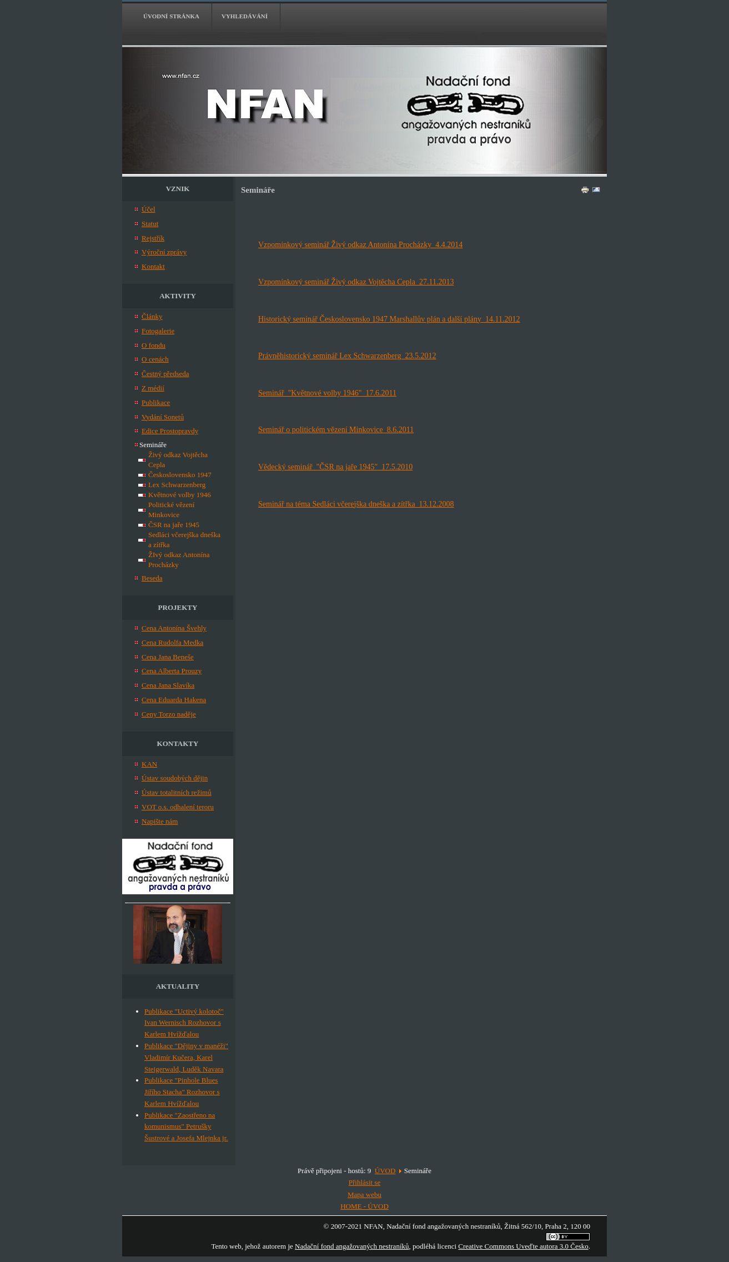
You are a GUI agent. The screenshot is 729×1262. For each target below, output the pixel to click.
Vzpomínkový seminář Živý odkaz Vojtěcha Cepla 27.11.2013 (356, 282)
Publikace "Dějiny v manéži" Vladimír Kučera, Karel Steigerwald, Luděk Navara (186, 1057)
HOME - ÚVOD (364, 1206)
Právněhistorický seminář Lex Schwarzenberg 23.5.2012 (347, 356)
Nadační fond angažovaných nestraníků (352, 1246)
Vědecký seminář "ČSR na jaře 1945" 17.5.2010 (335, 467)
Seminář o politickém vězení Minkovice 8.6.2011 (336, 429)
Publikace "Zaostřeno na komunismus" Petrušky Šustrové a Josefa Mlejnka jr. (186, 1127)
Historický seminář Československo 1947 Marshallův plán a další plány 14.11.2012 (389, 319)
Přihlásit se (364, 1182)
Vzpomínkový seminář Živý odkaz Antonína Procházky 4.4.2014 (360, 245)
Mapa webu (364, 1194)
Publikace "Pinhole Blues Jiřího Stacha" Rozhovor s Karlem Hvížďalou (182, 1092)
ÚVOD (385, 1170)
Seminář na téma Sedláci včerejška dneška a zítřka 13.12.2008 (356, 504)
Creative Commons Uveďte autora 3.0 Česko (523, 1246)
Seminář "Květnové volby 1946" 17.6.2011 (327, 393)
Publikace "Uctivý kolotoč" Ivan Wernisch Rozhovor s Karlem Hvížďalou (184, 1023)
